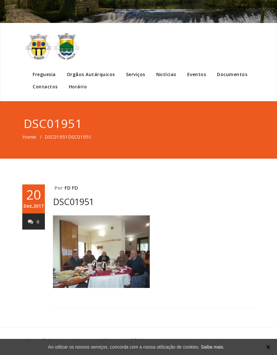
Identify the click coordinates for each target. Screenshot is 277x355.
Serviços (135, 74)
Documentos (232, 74)
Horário (78, 87)
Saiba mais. (212, 347)
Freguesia (44, 74)
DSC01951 (56, 136)
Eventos (196, 74)
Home (29, 136)
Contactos (45, 87)
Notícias (166, 74)
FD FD (71, 187)
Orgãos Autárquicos (91, 74)
